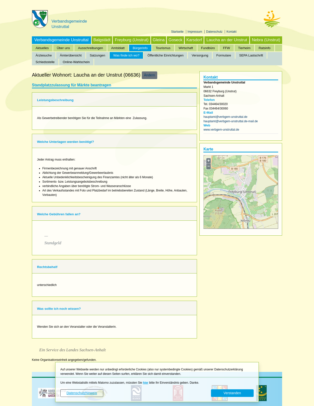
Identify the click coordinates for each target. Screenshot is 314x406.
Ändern (149, 75)
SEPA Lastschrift (251, 55)
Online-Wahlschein (76, 62)
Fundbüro (208, 48)
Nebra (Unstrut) (266, 40)
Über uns (63, 48)
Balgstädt (101, 40)
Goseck (176, 40)
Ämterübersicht (71, 55)
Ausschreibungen (90, 48)
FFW (226, 48)
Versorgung (200, 55)
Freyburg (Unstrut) (131, 40)
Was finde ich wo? (126, 55)
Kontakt (231, 31)
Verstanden (232, 393)
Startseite (177, 31)
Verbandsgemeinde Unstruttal (61, 40)
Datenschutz (214, 31)
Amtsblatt (118, 48)
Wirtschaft (186, 48)
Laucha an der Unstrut (226, 40)
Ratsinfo (264, 48)
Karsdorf (194, 40)
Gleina (159, 40)
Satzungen (97, 55)
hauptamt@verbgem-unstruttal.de (225, 117)
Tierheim (244, 48)
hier (145, 382)
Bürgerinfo (140, 48)
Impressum (195, 31)
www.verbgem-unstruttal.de (221, 129)
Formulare (223, 55)
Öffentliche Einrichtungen (165, 55)
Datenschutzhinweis (81, 393)
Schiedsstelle (45, 62)
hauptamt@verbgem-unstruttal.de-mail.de (230, 121)
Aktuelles (42, 48)
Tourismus (163, 48)
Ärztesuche (44, 55)
